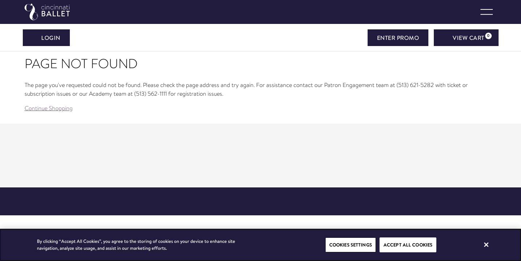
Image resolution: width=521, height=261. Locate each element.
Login (46, 38)
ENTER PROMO (398, 38)
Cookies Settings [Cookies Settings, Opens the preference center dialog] (350, 244)
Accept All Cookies (408, 244)
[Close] (486, 245)
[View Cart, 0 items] (466, 37)
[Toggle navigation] (486, 12)
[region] (260, 245)
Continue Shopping (49, 108)
